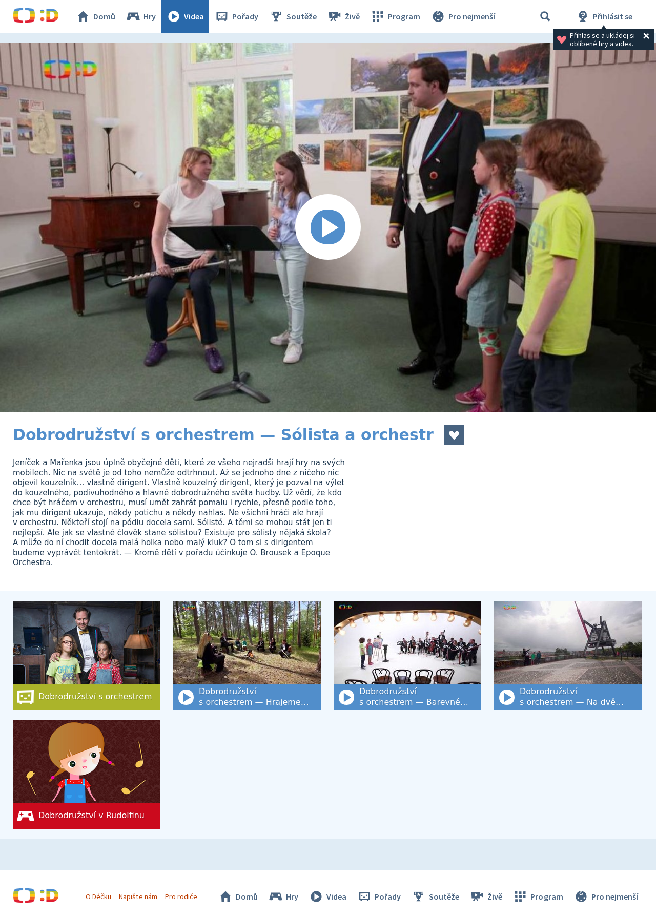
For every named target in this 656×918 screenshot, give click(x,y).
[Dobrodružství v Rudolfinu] (86, 774)
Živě (343, 16)
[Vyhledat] (545, 16)
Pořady (236, 16)
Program (395, 16)
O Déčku (98, 896)
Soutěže (293, 16)
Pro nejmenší (462, 16)
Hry (141, 16)
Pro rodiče (181, 896)
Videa (185, 16)
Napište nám (138, 896)
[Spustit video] (328, 227)
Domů (95, 16)
